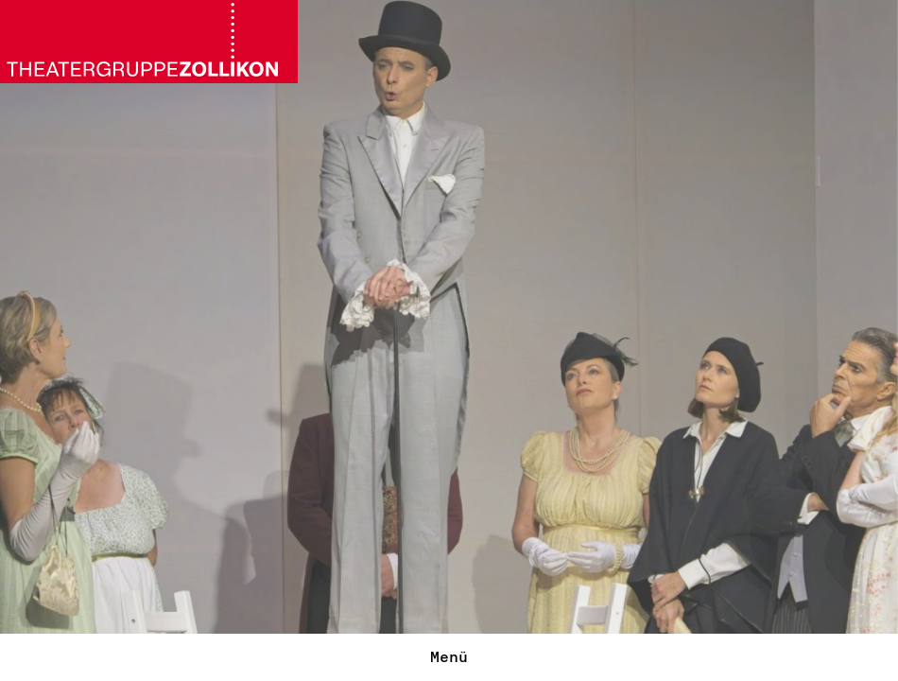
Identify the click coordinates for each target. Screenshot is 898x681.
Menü (449, 657)
